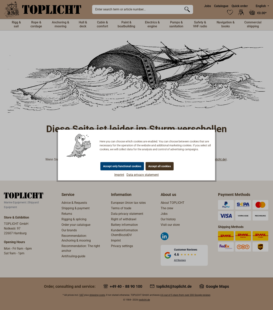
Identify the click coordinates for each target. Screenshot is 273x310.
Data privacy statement (142, 175)
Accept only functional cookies (122, 166)
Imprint (119, 175)
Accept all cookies (159, 166)
